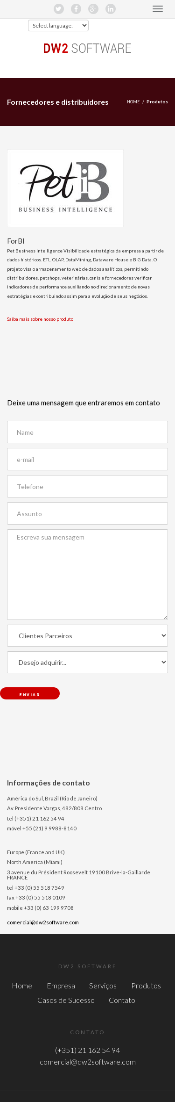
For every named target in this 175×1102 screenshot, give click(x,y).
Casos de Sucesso (66, 999)
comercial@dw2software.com (43, 922)
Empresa (61, 985)
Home (133, 102)
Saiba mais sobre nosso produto (40, 319)
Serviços (103, 985)
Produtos (146, 985)
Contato (122, 999)
